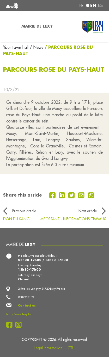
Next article (87, 211)
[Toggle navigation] (9, 26)
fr (81, 5)
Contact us (27, 305)
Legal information (48, 348)
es (100, 5)
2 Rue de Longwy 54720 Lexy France (41, 288)
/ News (36, 47)
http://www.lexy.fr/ (19, 314)
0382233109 (26, 297)
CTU (71, 348)
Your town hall (16, 47)
